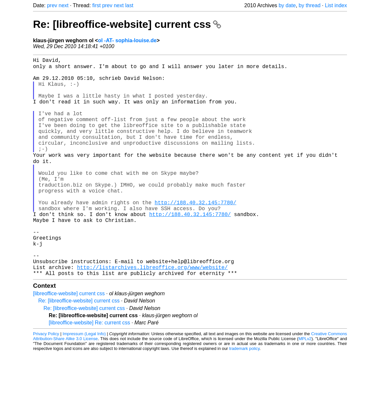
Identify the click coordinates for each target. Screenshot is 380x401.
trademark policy (244, 395)
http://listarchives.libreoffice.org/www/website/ (152, 313)
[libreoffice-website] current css (69, 341)
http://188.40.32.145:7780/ (195, 234)
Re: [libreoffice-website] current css (127, 24)
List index (336, 5)
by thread (309, 5)
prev (52, 5)
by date (287, 5)
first (96, 5)
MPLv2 (305, 386)
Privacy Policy (46, 381)
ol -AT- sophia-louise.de (127, 40)
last (129, 5)
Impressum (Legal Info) (84, 381)
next (63, 5)
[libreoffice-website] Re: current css (89, 370)
